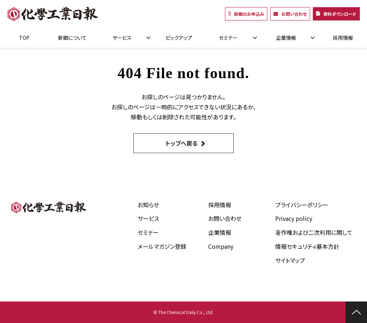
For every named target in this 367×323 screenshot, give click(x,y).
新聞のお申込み (249, 14)
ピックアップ (179, 37)
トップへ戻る (181, 143)
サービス (122, 37)
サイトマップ (290, 260)
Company (220, 246)
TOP (24, 37)
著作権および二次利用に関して (313, 232)
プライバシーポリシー (301, 204)
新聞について (72, 37)
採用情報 (343, 37)
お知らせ (148, 204)
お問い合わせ (294, 14)
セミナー (228, 37)
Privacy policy (293, 218)
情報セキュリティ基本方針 (307, 246)
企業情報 (286, 37)
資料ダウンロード (340, 14)
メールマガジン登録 (162, 246)
